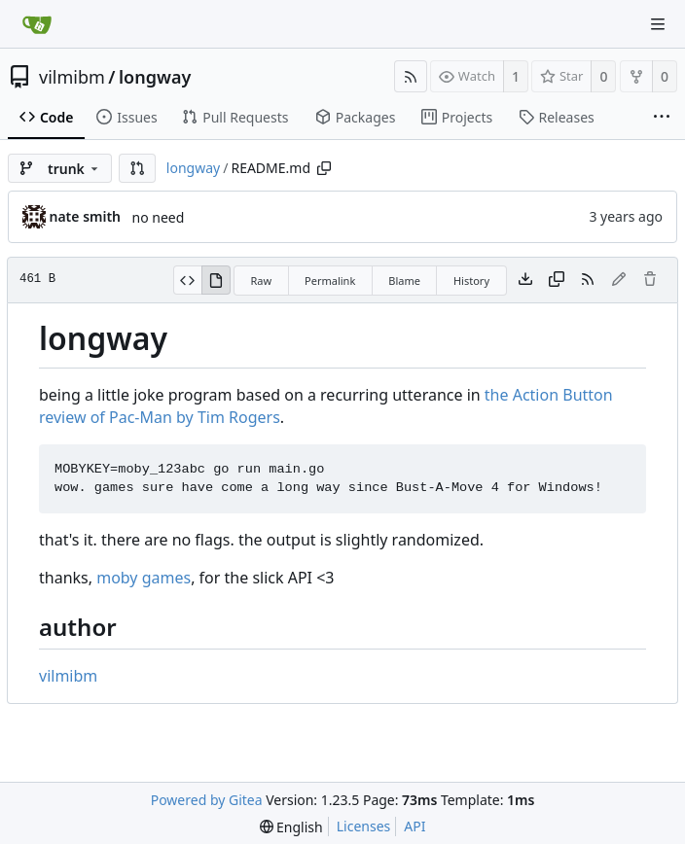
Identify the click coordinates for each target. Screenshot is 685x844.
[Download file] (525, 280)
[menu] (291, 827)
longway (155, 77)
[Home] (37, 24)
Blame (404, 280)
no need (158, 217)
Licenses (364, 826)
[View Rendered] (216, 280)
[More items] (661, 117)
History (471, 280)
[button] (137, 168)
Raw (260, 280)
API (414, 826)
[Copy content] (556, 280)
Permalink (330, 280)
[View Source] (187, 280)
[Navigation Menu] (657, 24)
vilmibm (72, 77)
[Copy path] (324, 168)
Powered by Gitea (207, 800)
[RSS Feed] (410, 76)
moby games (143, 577)
